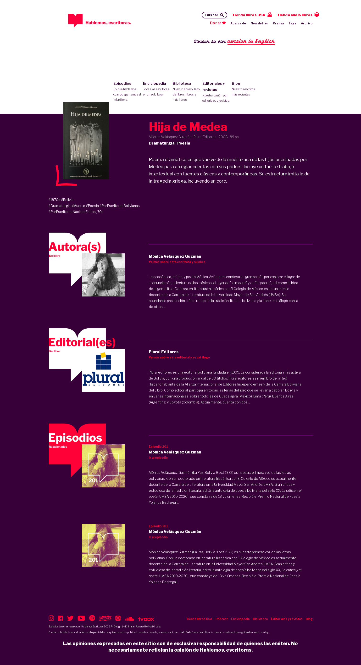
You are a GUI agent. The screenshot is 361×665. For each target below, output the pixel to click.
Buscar (211, 15)
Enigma (129, 626)
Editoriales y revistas (216, 92)
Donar (215, 23)
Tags (292, 23)
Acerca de (238, 23)
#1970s (54, 200)
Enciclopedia (157, 89)
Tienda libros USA (248, 15)
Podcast (222, 619)
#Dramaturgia (60, 206)
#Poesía (92, 206)
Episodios (127, 91)
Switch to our (234, 41)
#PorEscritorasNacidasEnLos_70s (76, 212)
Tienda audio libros (295, 15)
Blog (245, 89)
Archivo (306, 23)
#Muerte (78, 206)
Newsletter (259, 23)
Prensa (278, 23)
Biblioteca (186, 91)
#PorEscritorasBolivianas (120, 206)
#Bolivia (67, 200)
